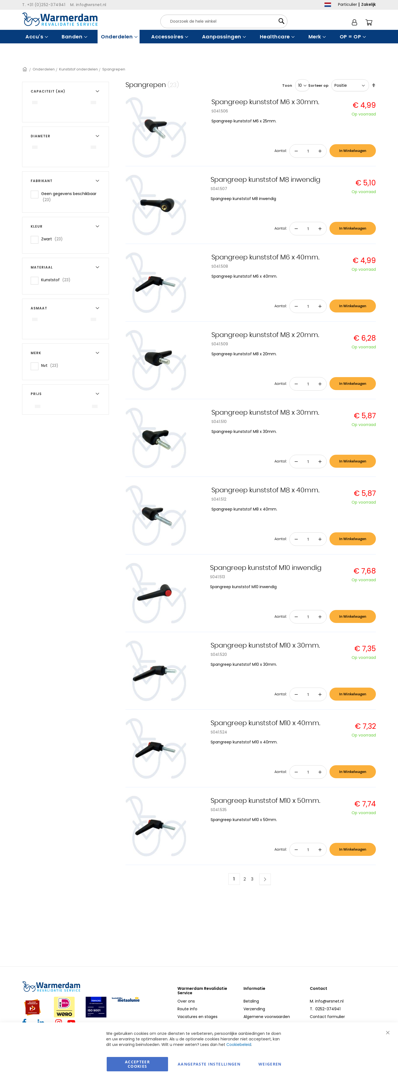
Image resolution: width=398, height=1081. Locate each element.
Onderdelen (44, 69)
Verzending (254, 1009)
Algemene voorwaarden (266, 1016)
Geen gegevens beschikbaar (68, 196)
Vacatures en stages (197, 1016)
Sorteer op (318, 85)
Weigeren (270, 1064)
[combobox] (223, 21)
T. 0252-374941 (325, 1009)
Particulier (347, 4)
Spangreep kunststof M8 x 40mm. (265, 490)
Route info (187, 1009)
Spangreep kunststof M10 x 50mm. (265, 801)
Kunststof (57, 280)
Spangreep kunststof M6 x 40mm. (265, 257)
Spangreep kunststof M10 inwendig (265, 568)
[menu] (199, 36)
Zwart (53, 239)
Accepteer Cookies (137, 1064)
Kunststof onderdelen (78, 69)
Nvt (51, 365)
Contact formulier (327, 1016)
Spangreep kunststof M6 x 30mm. (265, 102)
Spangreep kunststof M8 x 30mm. (265, 412)
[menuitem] (36, 36)
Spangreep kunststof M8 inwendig (265, 180)
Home (25, 69)
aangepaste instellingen (209, 1064)
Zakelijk (368, 4)
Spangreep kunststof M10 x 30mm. (265, 645)
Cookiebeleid (238, 1044)
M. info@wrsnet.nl (327, 1001)
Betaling (251, 1001)
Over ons (186, 1001)
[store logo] (60, 19)
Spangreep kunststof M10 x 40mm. (265, 723)
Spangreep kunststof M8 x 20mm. (265, 335)
